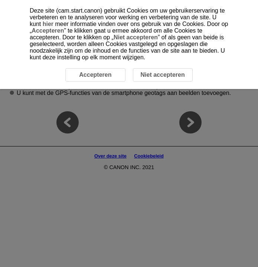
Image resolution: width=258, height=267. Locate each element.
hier (48, 24)
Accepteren (48, 30)
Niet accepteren (136, 37)
